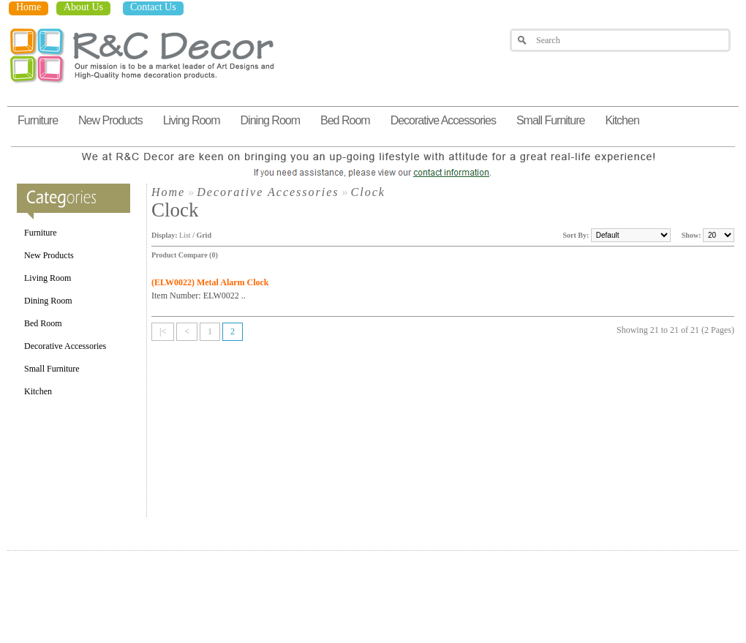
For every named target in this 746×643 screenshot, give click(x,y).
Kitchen (621, 120)
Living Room (191, 120)
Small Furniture (550, 120)
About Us (83, 6)
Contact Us (153, 6)
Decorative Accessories (443, 120)
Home (28, 6)
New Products (110, 120)
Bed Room (345, 120)
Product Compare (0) (184, 255)
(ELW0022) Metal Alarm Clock (210, 282)
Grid (203, 235)
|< (162, 331)
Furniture (38, 120)
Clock (368, 192)
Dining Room (270, 120)
